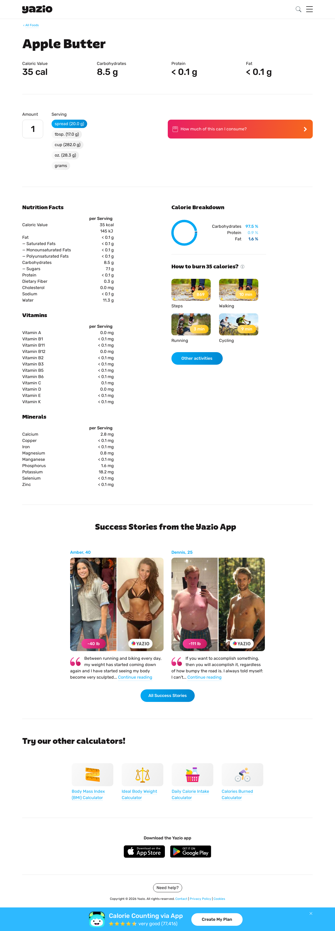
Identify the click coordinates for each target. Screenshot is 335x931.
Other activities (197, 358)
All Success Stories (167, 695)
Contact (181, 899)
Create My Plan (217, 919)
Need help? (168, 887)
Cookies (219, 899)
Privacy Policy (201, 899)
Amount (30, 114)
